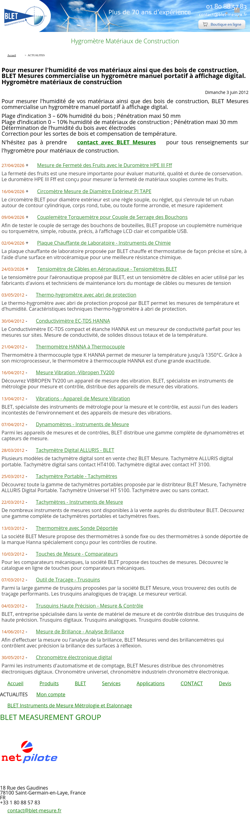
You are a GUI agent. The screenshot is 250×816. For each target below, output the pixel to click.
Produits (49, 683)
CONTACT (192, 683)
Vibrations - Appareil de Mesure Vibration (83, 398)
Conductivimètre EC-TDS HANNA (73, 320)
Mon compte (50, 694)
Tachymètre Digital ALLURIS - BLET (75, 450)
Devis (225, 683)
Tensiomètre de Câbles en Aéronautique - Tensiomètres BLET (107, 269)
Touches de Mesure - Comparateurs (77, 553)
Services (111, 683)
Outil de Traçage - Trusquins (68, 579)
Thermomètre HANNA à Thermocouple (80, 346)
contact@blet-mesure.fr (34, 810)
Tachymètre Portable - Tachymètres (76, 476)
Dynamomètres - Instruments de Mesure (82, 424)
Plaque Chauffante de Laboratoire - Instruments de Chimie (104, 242)
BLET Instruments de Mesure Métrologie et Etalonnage (69, 705)
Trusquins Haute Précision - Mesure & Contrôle (89, 605)
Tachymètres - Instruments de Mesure (79, 502)
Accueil (15, 683)
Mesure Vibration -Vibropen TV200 (75, 372)
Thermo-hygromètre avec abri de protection (86, 294)
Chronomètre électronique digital (74, 657)
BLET (80, 683)
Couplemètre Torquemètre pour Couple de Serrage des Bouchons (112, 217)
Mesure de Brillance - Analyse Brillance (80, 631)
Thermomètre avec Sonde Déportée (77, 528)
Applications (151, 683)
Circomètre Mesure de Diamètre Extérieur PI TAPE (94, 191)
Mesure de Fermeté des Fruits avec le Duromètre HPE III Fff (104, 165)
